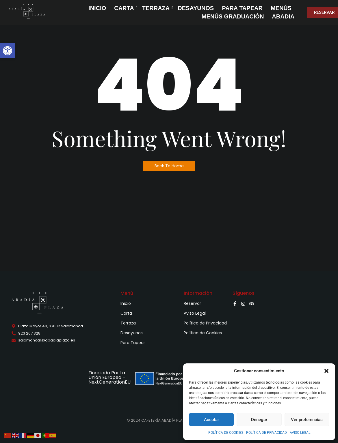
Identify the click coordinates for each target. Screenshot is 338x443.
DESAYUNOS (196, 8)
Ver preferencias (307, 419)
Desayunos (131, 333)
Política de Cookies (203, 333)
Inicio (125, 303)
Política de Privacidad (205, 323)
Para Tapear (132, 343)
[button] (7, 50)
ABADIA (283, 16)
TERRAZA (156, 8)
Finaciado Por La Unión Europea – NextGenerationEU (109, 377)
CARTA (124, 8)
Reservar (192, 303)
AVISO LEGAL (300, 433)
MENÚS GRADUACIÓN (233, 16)
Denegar (259, 419)
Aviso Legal (195, 313)
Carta (126, 313)
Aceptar (211, 419)
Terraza (128, 323)
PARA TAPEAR (242, 8)
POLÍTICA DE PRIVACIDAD (266, 433)
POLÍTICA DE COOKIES (225, 433)
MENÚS (281, 8)
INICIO (97, 8)
